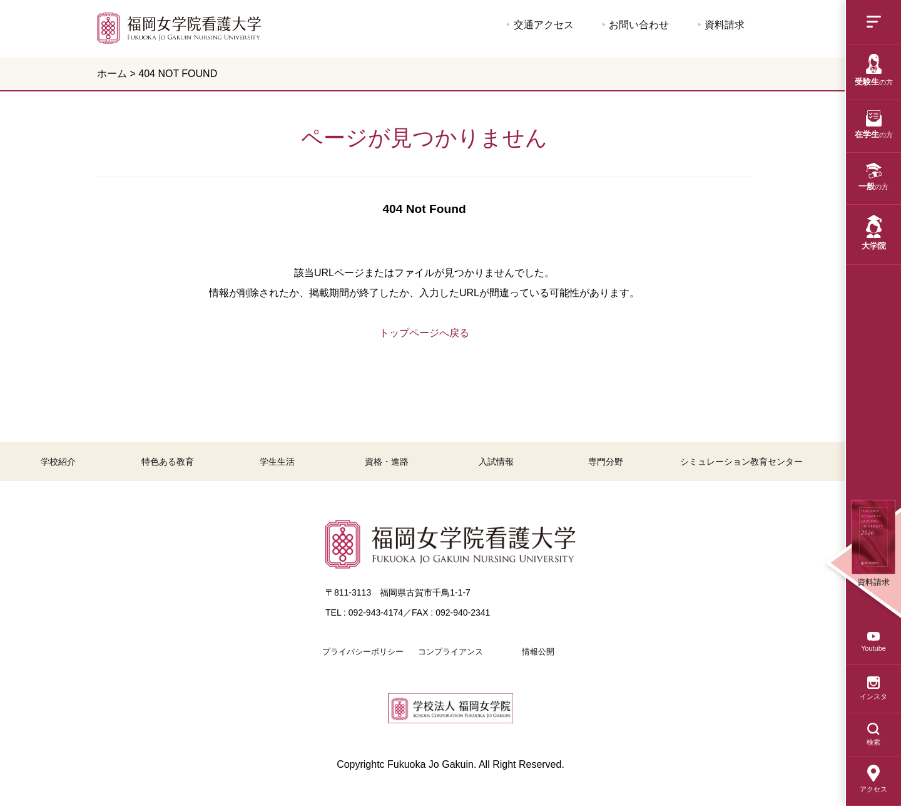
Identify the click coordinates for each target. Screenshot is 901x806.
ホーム (112, 73)
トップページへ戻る (424, 333)
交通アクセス (540, 24)
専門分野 (605, 462)
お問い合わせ (636, 24)
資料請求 (721, 24)
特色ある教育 (167, 462)
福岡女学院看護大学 (179, 28)
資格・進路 (387, 462)
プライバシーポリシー (363, 651)
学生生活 (277, 462)
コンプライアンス (450, 651)
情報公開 (538, 651)
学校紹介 (58, 462)
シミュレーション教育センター (741, 462)
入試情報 (496, 462)
